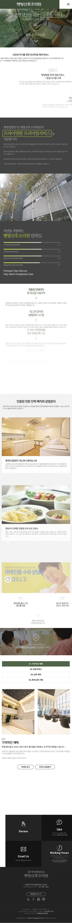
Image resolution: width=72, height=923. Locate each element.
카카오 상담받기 (45, 767)
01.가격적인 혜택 (36, 664)
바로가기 (36, 894)
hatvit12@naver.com (30, 887)
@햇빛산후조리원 (42, 913)
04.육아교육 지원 (36, 680)
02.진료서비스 (36, 669)
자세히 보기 (25, 767)
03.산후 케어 (36, 674)
